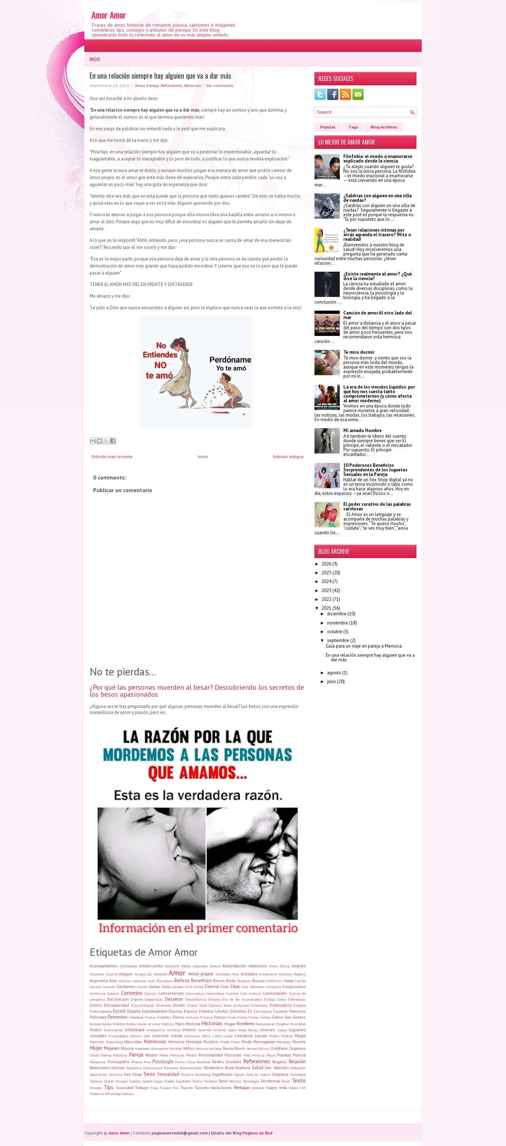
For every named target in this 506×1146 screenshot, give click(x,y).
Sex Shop (133, 1074)
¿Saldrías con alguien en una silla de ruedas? (377, 198)
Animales (249, 973)
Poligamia (98, 1061)
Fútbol (265, 1017)
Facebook (280, 1011)
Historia (193, 1023)
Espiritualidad (154, 1011)
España (134, 1011)
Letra (206, 1035)
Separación (98, 1074)
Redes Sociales (226, 1061)
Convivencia (195, 993)
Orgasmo (297, 1048)
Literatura (244, 1035)
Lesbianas (192, 1035)
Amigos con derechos (150, 974)
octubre (334, 632)
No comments (220, 85)
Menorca (176, 1041)
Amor (140, 85)
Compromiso (294, 986)
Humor (96, 1029)
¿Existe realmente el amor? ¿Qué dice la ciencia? (377, 276)
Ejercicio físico (220, 1005)
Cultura (255, 993)
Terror (285, 1081)
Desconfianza (195, 999)
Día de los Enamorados (241, 999)
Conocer (113, 993)
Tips (108, 1087)
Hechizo (168, 1023)
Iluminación (113, 1029)
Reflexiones (172, 85)
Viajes (271, 1087)
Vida (283, 1087)
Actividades (128, 965)
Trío (176, 1087)
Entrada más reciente (112, 456)
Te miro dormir (359, 352)
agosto (334, 673)
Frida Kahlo (237, 1017)
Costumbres (215, 993)
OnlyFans (279, 1048)
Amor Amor (108, 14)
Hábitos (119, 1023)
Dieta (281, 999)
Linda (228, 1035)
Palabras (120, 1055)
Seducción (298, 1067)
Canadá (96, 986)
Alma (273, 965)
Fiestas (150, 1017)
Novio (239, 1048)
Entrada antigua (288, 456)
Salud (257, 1068)
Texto (299, 1080)
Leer (147, 1035)
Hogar (229, 1023)
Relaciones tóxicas (107, 1067)
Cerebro (177, 986)
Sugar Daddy (164, 1081)
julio (331, 681)
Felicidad (98, 1017)
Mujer (96, 1047)
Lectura (136, 1035)
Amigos (125, 973)
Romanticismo (191, 1067)
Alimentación (234, 965)
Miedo (224, 1041)
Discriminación (143, 1005)
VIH (303, 1087)
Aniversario (268, 974)
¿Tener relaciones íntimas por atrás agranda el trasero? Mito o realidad (377, 234)
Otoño (94, 1055)
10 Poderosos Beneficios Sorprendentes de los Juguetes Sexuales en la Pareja (375, 469)
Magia (300, 1035)
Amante (299, 965)
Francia (206, 1017)
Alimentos (257, 965)
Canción (109, 986)
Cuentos (232, 993)
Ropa (229, 1067)
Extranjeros (262, 1011)
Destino (214, 999)
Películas (177, 1055)
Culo (243, 993)
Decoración (118, 999)
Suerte (147, 1081)
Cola (244, 986)
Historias (211, 1023)
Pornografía (118, 1061)
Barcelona (165, 980)
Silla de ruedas (258, 1074)
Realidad (203, 1061)
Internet (204, 1029)
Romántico (213, 1067)
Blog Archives (384, 127)
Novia (228, 1048)
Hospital (282, 1023)
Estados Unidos (213, 1011)
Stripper (121, 1081)
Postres (136, 1061)
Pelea (164, 1055)
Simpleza (280, 1074)
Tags (353, 127)
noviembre (337, 623)
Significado (222, 1074)
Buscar (258, 980)
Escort (119, 1011)
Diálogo (269, 999)
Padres (106, 1055)
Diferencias (297, 999)
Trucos (186, 1087)
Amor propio (201, 974)
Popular (328, 127)
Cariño (142, 986)
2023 (326, 591)
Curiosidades (274, 993)
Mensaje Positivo (202, 1041)
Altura (284, 965)
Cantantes (126, 986)
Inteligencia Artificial (163, 1029)
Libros (217, 1035)
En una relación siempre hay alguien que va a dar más (160, 75)
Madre (274, 1035)
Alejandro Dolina (206, 965)
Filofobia (164, 1017)
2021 (326, 608)
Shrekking (202, 1074)
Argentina (99, 980)
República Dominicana (144, 1067)
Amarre (111, 974)
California (274, 980)
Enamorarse (281, 1005)
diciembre (336, 614)
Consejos (131, 992)
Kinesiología (118, 1035)
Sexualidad (168, 1074)
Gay (287, 1017)
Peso (247, 1055)
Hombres (245, 1024)
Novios (252, 1048)
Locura (261, 1035)
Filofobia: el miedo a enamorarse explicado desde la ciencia (377, 158)
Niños (188, 1048)
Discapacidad (116, 1005)
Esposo (190, 1011)
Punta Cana (185, 1061)
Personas (233, 1055)
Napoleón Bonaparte (151, 1048)
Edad (203, 1005)
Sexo (149, 1073)
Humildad (298, 1023)
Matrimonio (155, 1042)
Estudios (238, 1011)
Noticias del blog (208, 1048)
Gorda (106, 1023)
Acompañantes (103, 965)
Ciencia (212, 986)
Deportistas (154, 999)
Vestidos (258, 1087)
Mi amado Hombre (362, 430)
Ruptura (242, 1067)
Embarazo (241, 1005)
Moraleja (283, 1041)
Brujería (244, 980)
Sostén (109, 1081)
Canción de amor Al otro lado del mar (377, 315)
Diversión (163, 1005)
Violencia (97, 1093)
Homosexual (265, 1023)
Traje (154, 1087)
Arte (113, 980)
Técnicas (235, 1081)
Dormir (179, 1005)
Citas (235, 986)
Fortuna (192, 1017)
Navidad (175, 1048)
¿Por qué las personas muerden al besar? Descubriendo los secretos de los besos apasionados (197, 691)
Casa (166, 986)
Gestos (299, 1017)
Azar (151, 980)
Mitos (235, 1041)
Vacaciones (221, 1087)
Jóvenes (267, 1029)
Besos (219, 980)
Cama (288, 980)
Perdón (191, 1055)
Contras (150, 993)
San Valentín (276, 1067)
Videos (293, 1087)
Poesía (299, 1055)
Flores (178, 1017)
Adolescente (151, 965)
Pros (147, 1061)
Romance (171, 1067)
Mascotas (133, 1041)
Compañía (273, 986)
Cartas (154, 986)
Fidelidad (136, 1017)
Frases (220, 1017)
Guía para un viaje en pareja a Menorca (364, 646)
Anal (235, 974)
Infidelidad (134, 1029)
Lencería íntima (167, 1035)
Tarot (223, 1081)
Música (127, 1048)
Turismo (202, 1087)
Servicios (115, 1074)
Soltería (96, 1081)
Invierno (219, 1029)
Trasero (165, 1087)
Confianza (97, 993)
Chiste (198, 986)
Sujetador (183, 1081)
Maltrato (97, 1041)
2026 (326, 564)
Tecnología (251, 1081)
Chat (188, 986)
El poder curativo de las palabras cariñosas (377, 506)
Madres (287, 1035)
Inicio (95, 59)
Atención (139, 980)
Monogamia (264, 1041)
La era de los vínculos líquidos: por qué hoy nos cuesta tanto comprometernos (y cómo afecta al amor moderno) (379, 394)
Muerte (299, 1041)
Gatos (277, 1017)
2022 (326, 599)
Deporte (137, 999)
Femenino (118, 1017)
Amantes (97, 974)
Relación (192, 85)
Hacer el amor (149, 1023)
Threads (96, 1087)
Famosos (297, 1011)
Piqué (270, 1055)
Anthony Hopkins (292, 974)
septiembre (338, 640)
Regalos (279, 1061)
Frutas (253, 1017)
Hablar (131, 1023)
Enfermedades (101, 1011)
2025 (326, 573)
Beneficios (201, 980)
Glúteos (95, 1023)
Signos (239, 1074)
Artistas (125, 980)
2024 (326, 581)
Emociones (259, 1005)
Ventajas (242, 1088)
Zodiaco (128, 1093)
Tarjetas (210, 1081)
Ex (250, 1011)
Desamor (174, 999)
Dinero (96, 1005)
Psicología (163, 1062)
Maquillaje (114, 1041)
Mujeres (111, 1048)
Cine (224, 986)
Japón (232, 1029)
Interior (189, 1029)
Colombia (256, 986)
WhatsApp (113, 1093)
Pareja (153, 85)
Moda (246, 1041)
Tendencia (270, 1081)
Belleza (181, 980)
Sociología (298, 1074)
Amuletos (222, 974)
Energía (299, 1005)
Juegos (282, 1029)
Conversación (171, 993)
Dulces (192, 1005)
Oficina (263, 1048)
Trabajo (142, 1087)
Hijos (180, 1023)
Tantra (197, 1081)
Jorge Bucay (248, 1029)
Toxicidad (125, 1087)
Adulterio (172, 965)
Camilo (300, 980)
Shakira (187, 1074)
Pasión (151, 1055)
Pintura (258, 1055)
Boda (231, 980)
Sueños (135, 1081)
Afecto (186, 965)
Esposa (175, 1011)
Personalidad (211, 1055)
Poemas (284, 1055)
